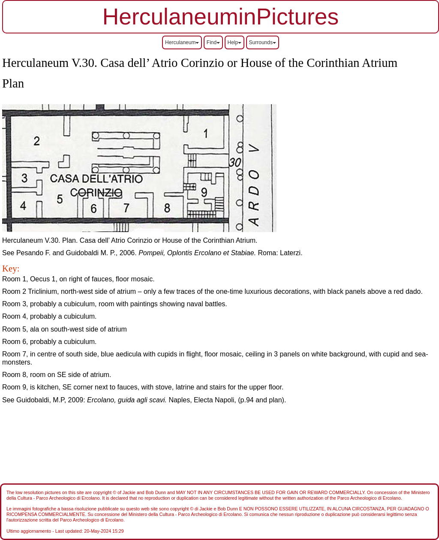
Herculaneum (182, 42)
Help (235, 42)
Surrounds (262, 42)
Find (213, 42)
